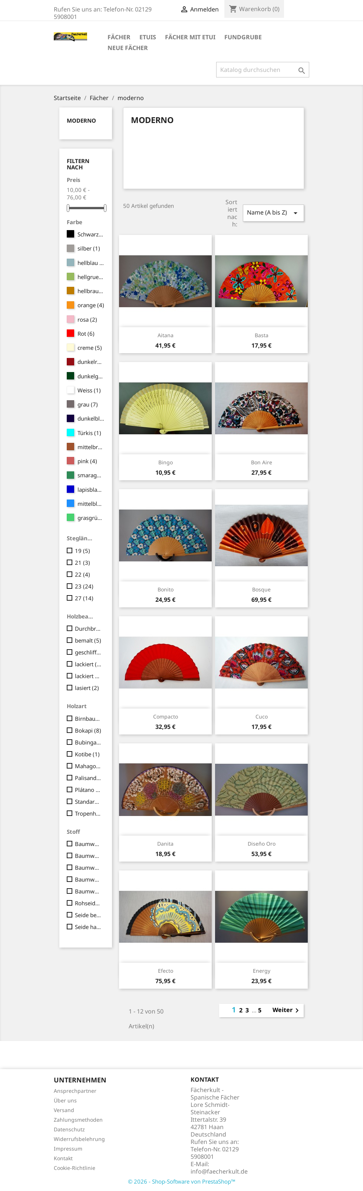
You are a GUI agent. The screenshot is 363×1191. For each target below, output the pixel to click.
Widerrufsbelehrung (79, 1138)
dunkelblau (91, 418)
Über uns (65, 1100)
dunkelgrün (91, 376)
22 (82, 574)
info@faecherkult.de (219, 1171)
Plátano (88, 789)
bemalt (88, 640)
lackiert (88, 664)
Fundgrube (243, 37)
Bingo (165, 462)
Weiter (287, 1010)
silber (88, 248)
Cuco (261, 716)
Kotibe (87, 754)
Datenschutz (69, 1129)
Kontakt (63, 1158)
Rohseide (88, 903)
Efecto (165, 970)
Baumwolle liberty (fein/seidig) (88, 891)
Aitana (166, 335)
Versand (64, 1110)
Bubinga (88, 742)
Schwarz (91, 234)
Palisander (88, 778)
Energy (261, 970)
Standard (88, 801)
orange (90, 305)
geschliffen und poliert (88, 652)
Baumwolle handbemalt (88, 879)
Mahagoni (88, 766)
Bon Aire (261, 462)
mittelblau (91, 503)
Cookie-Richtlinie (74, 1167)
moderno (81, 120)
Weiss (89, 390)
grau (87, 404)
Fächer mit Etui (190, 37)
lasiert (87, 687)
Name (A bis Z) (273, 213)
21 (82, 562)
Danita (165, 843)
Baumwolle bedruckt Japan (88, 867)
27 (84, 598)
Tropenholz (88, 813)
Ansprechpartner (75, 1090)
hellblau (91, 262)
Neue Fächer (128, 48)
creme (89, 347)
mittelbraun (91, 447)
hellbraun (91, 291)
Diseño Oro (261, 843)
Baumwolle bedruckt (88, 855)
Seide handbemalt (88, 926)
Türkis (89, 433)
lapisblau (91, 489)
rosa (87, 319)
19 (82, 550)
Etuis (147, 37)
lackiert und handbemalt (88, 676)
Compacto (165, 716)
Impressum (68, 1148)
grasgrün (91, 517)
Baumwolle (88, 843)
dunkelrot (91, 361)
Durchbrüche (88, 628)
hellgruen (91, 277)
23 (84, 586)
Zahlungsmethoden (78, 1119)
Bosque (261, 589)
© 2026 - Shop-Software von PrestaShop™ (181, 1181)
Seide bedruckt (88, 915)
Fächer (119, 37)
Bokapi (88, 730)
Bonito (166, 589)
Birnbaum (88, 718)
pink (87, 461)
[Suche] (262, 69)
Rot (86, 333)
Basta (261, 335)
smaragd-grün (91, 475)
